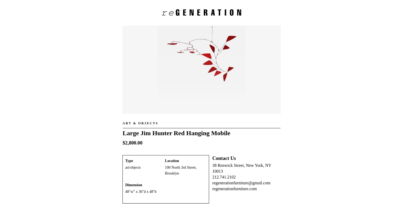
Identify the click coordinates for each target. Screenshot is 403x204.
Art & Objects (140, 123)
